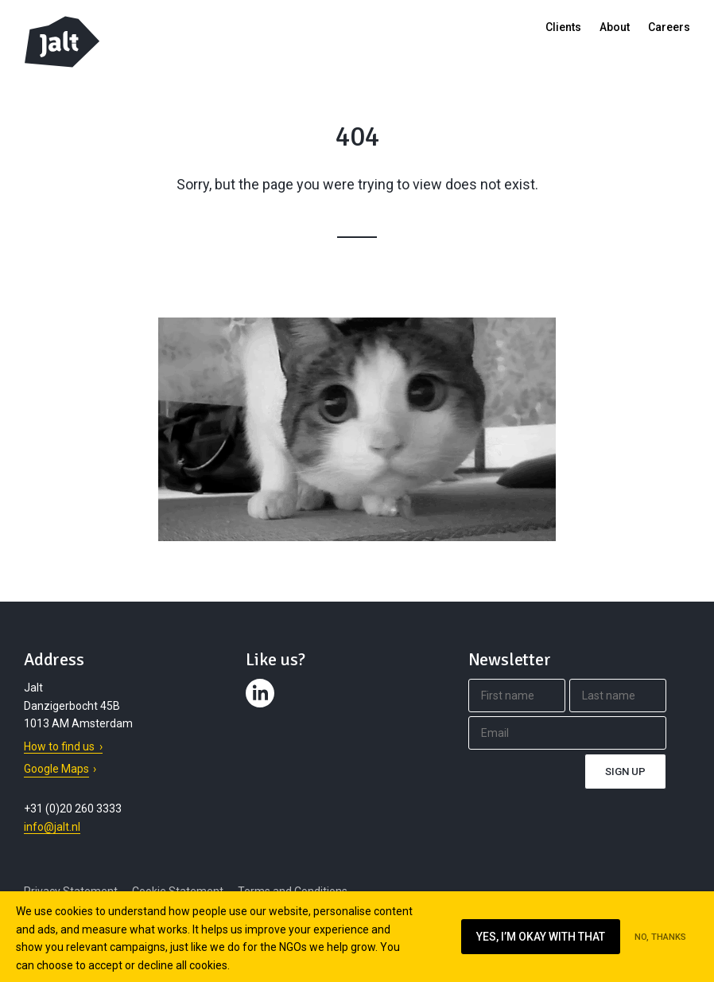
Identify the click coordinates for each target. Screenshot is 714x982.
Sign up (625, 771)
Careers (669, 27)
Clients (563, 27)
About (615, 27)
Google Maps (56, 768)
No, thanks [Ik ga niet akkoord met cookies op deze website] (660, 937)
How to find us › (63, 746)
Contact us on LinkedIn (262, 707)
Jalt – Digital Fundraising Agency (62, 42)
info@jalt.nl (52, 826)
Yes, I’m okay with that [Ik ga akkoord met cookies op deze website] (540, 936)
